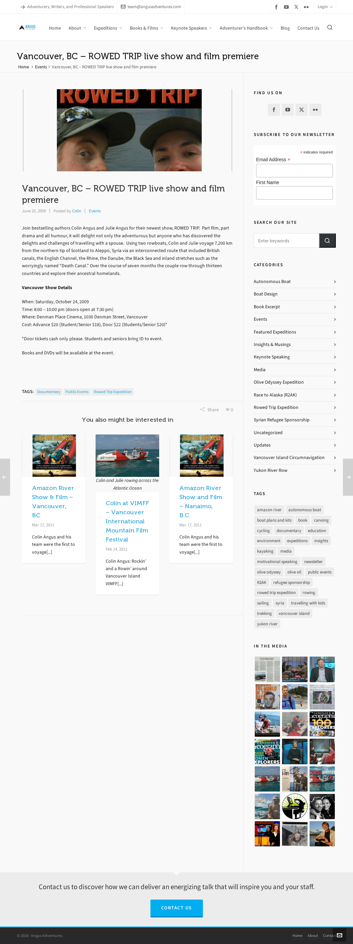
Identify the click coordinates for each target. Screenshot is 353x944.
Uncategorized (268, 432)
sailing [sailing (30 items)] (263, 603)
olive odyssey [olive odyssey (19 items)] (269, 572)
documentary (48, 391)
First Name (267, 182)
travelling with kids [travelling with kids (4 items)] (308, 603)
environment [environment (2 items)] (268, 541)
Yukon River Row (270, 470)
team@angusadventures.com (151, 6)
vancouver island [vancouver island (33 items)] (294, 613)
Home (23, 67)
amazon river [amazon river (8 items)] (269, 510)
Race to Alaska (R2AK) (275, 395)
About (313, 935)
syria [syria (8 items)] (280, 603)
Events (41, 67)
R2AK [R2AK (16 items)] (262, 582)
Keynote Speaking (272, 357)
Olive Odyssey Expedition (279, 382)
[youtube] (287, 6)
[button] (327, 240)
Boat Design (266, 294)
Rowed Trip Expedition (276, 407)
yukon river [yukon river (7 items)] (267, 624)
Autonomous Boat (272, 281)
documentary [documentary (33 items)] (289, 530)
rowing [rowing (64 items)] (309, 592)
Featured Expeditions (275, 332)
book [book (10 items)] (302, 520)
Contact (329, 935)
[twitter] (297, 6)
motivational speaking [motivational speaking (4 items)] (277, 561)
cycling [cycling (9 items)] (263, 530)
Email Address (273, 159)
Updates (262, 445)
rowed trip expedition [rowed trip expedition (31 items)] (276, 592)
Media (260, 369)
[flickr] (307, 6)
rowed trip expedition (113, 391)
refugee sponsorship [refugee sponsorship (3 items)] (291, 582)
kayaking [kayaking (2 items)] (265, 551)
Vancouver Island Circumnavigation (289, 457)
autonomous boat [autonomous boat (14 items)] (304, 510)
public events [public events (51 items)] (319, 572)
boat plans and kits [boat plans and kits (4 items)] (274, 520)
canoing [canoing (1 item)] (321, 520)
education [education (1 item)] (317, 530)
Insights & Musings (272, 344)
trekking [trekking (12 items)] (264, 613)
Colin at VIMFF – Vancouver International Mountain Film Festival (127, 521)
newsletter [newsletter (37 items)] (313, 561)
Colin (76, 211)
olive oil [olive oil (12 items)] (294, 572)
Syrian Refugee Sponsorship (282, 420)
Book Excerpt (267, 307)
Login (325, 6)
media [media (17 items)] (286, 551)
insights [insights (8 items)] (321, 541)
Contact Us (176, 908)
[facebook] (277, 6)
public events (77, 391)
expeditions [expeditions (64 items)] (297, 541)
